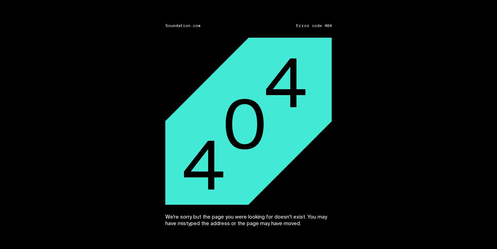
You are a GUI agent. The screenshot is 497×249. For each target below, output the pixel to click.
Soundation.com (183, 25)
